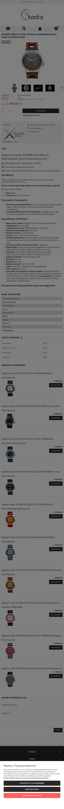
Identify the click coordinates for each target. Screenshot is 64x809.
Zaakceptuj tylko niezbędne (32, 783)
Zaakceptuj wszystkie (32, 795)
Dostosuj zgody (32, 789)
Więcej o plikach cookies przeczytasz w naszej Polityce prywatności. (26, 778)
